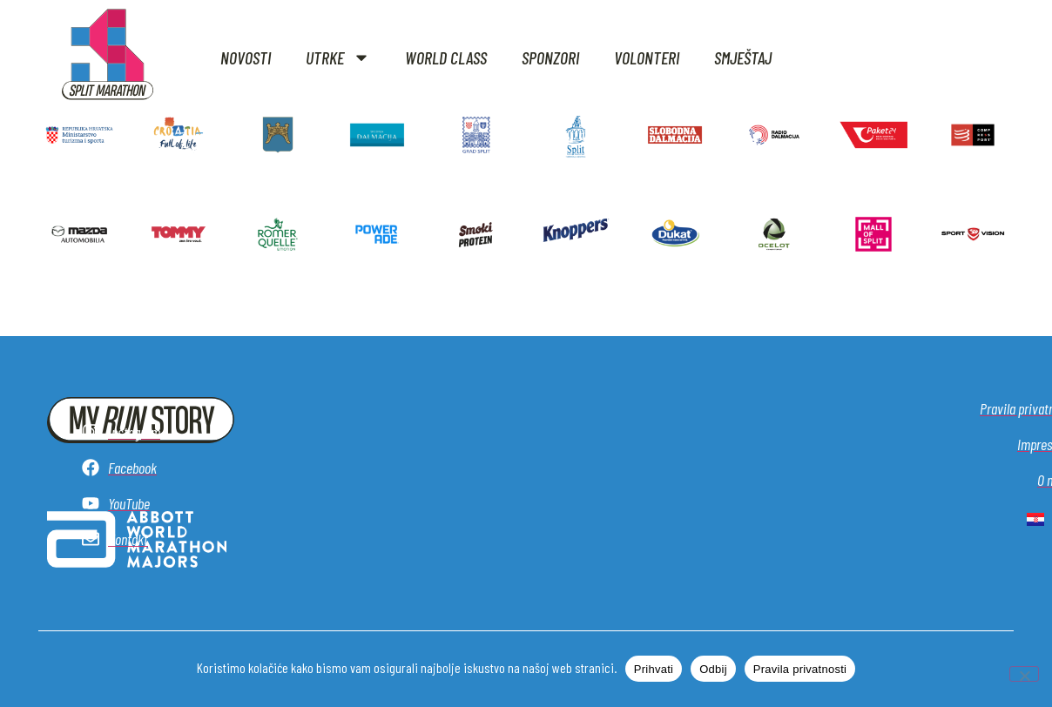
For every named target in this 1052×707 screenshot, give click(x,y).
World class (446, 57)
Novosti (245, 57)
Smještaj (743, 57)
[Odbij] (1024, 674)
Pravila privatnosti (799, 669)
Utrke (338, 57)
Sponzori (550, 57)
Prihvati (653, 669)
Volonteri (646, 57)
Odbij (713, 669)
